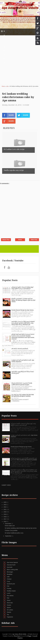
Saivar (8, 600)
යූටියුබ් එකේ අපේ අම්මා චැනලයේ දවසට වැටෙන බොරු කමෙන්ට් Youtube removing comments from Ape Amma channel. (23, 337)
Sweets (9, 612)
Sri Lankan (10, 610)
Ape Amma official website (20, 8)
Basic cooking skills (12, 569)
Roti (8, 598)
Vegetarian (10, 617)
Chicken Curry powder (11, 530)
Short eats (10, 602)
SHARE (8, 115)
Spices (9, 607)
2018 (5, 516)
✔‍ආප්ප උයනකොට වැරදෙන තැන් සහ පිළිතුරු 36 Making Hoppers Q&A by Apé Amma (23, 300)
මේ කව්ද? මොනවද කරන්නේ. (20, 348)
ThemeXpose (17, 636)
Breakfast (9, 574)
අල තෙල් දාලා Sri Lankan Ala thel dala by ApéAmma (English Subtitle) (23, 395)
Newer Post (5, 239)
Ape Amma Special (12, 562)
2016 (5, 521)
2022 (5, 507)
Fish (8, 586)
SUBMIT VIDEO (6, 485)
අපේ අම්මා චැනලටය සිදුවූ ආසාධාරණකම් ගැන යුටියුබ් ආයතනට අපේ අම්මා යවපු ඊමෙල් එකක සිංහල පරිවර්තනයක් (23, 323)
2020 (5, 512)
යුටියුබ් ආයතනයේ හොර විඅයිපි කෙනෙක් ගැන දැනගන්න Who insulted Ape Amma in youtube (24, 459)
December (8, 523)
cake (7, 86)
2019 (5, 514)
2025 (5, 502)
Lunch (8, 593)
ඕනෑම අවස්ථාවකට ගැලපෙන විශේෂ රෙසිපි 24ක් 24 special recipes (22, 383)
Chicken (9, 579)
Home (3, 86)
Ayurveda (9, 567)
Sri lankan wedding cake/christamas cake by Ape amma (18, 97)
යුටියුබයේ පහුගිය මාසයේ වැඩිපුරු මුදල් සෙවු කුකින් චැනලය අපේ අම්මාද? (22, 287)
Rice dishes (10, 595)
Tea (8, 614)
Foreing (9, 588)
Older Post (34, 239)
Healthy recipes (11, 591)
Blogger (29, 636)
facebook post (11, 584)
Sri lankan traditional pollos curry (14, 533)
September (8, 536)
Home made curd (10, 525)
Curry (8, 581)
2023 (5, 504)
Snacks (9, 605)
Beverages (10, 572)
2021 (5, 509)
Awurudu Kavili (11, 565)
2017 (5, 519)
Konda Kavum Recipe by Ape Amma (22, 310)
